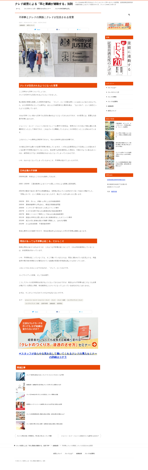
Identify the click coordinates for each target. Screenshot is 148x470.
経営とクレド (30, 29)
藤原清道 (114, 196)
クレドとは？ (112, 92)
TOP (32, 450)
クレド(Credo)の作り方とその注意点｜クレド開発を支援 (42, 399)
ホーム (18, 13)
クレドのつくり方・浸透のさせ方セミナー (37, 13)
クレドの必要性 (113, 106)
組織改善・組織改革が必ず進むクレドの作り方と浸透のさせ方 (43, 389)
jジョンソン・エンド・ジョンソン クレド (37, 304)
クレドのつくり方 (113, 96)
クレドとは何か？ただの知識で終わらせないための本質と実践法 (123, 158)
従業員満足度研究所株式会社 (116, 184)
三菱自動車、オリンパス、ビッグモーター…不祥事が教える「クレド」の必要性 (123, 129)
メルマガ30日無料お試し (62, 13)
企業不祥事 (44, 308)
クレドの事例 (112, 101)
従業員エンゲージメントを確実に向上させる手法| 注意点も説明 (44, 408)
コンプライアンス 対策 (32, 308)
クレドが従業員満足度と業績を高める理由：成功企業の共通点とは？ (45, 418)
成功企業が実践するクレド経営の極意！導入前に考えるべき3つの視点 (123, 149)
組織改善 (22, 29)
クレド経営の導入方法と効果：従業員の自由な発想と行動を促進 (44, 428)
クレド (53, 304)
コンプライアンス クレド (74, 304)
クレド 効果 (61, 304)
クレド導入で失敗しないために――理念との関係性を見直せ (123, 139)
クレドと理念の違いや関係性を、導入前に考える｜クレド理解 (34, 440)
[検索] (119, 19)
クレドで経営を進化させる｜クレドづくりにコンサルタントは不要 (45, 379)
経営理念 (59, 308)
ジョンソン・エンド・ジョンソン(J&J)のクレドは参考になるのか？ (80, 440)
